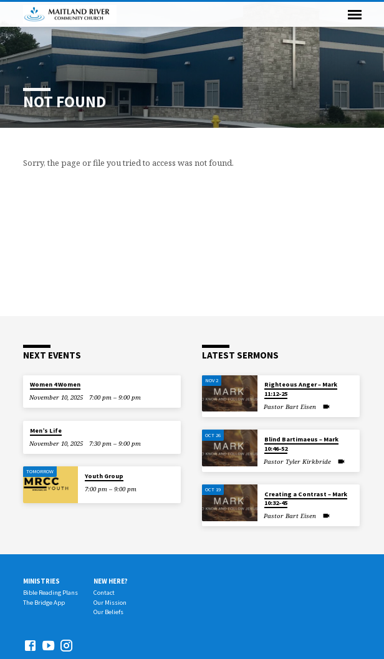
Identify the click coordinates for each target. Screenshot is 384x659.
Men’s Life (46, 430)
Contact (104, 593)
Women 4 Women (55, 384)
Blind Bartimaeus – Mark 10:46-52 (301, 443)
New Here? (111, 581)
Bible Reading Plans (50, 593)
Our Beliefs (108, 612)
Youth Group (104, 476)
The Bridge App (44, 603)
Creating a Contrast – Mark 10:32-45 (305, 498)
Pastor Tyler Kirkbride (297, 462)
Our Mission (110, 603)
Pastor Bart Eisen (290, 407)
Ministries (41, 581)
